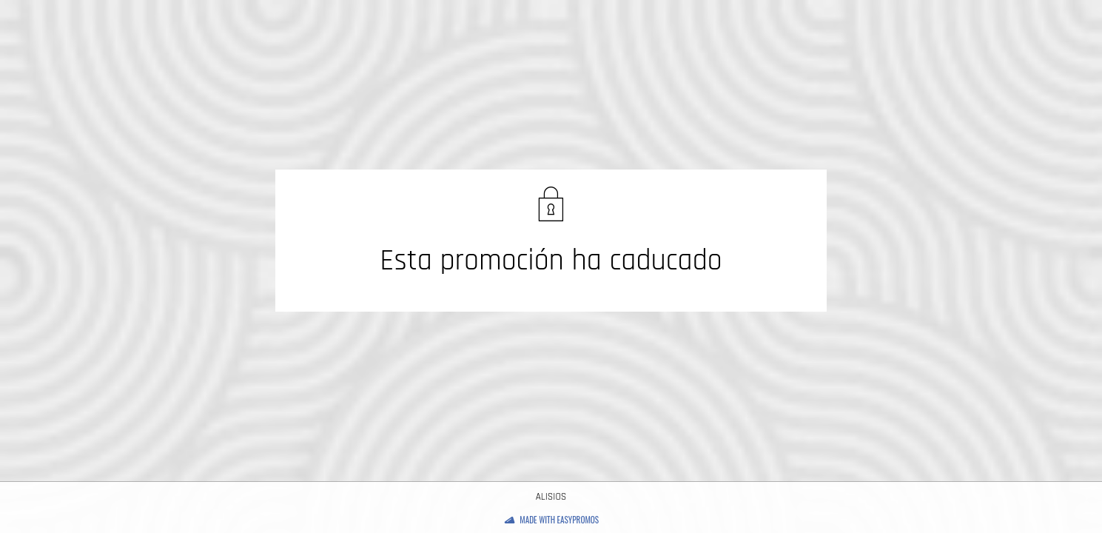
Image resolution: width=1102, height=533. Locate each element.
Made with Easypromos (559, 520)
